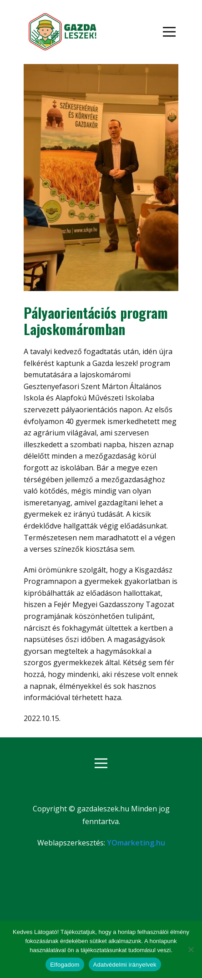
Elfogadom (64, 964)
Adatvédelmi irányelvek (125, 964)
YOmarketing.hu (136, 843)
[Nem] (190, 949)
